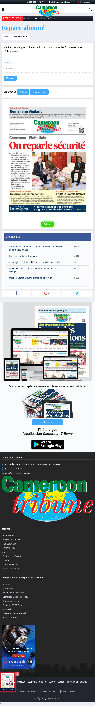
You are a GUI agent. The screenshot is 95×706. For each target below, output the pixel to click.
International (72, 682)
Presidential (9, 682)
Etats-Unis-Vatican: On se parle (24, 256)
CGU (49, 691)
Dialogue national (10, 564)
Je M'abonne (47, 422)
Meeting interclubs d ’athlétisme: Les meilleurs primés (34, 262)
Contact (64, 691)
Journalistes (8, 552)
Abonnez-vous (20, 37)
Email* (8, 62)
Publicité (56, 691)
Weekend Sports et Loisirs (14, 613)
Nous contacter (84, 2)
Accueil (7, 37)
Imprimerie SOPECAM (13, 592)
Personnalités (8, 548)
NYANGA (6, 609)
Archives (6, 584)
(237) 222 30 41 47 (35, 2)
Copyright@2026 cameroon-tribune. (33, 691)
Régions (8, 685)
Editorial (84, 682)
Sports (60, 682)
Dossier (6, 560)
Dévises (72, 691)
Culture (51, 682)
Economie (32, 682)
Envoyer (10, 78)
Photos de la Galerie (12, 556)
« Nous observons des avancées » (39, 18)
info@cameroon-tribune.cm (60, 2)
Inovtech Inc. (54, 698)
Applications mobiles (12, 539)
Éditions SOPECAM (11, 617)
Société (42, 682)
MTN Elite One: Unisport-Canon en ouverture (30, 278)
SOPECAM (7, 588)
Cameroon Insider (10, 601)
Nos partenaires (10, 544)
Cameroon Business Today (15, 597)
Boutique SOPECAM (12, 605)
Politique (21, 682)
